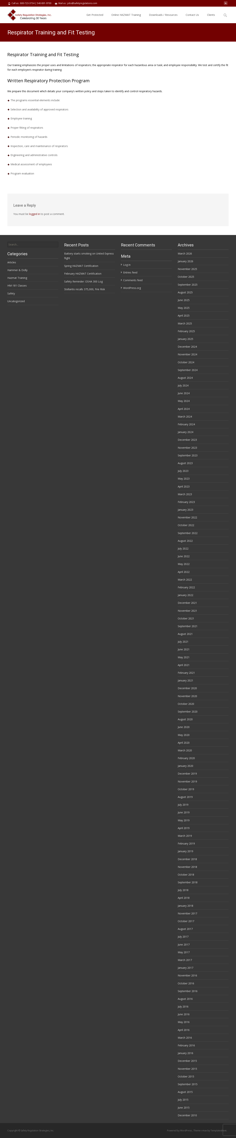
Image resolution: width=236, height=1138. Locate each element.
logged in (34, 214)
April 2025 (184, 315)
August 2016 (185, 999)
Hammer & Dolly (17, 270)
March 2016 (185, 1037)
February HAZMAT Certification (82, 273)
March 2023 (185, 494)
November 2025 (187, 269)
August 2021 (185, 634)
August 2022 (185, 541)
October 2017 (186, 921)
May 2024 (184, 401)
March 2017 (185, 960)
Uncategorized (16, 301)
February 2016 (186, 1045)
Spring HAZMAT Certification (81, 266)
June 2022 (184, 556)
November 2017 (187, 913)
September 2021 (187, 626)
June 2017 (184, 944)
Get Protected (94, 15)
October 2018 (186, 874)
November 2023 (187, 447)
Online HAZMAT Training (126, 15)
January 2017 (185, 967)
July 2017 (183, 936)
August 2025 (185, 292)
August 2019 (185, 797)
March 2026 (185, 253)
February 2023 (186, 502)
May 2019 (184, 820)
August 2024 (185, 377)
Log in (127, 264)
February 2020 (186, 758)
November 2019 (187, 781)
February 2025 (186, 331)
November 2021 (187, 610)
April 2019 (184, 828)
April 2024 (184, 409)
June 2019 (184, 812)
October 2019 (186, 789)
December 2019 (187, 773)
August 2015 (185, 1092)
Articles (11, 262)
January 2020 (185, 766)
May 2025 (184, 308)
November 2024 (187, 354)
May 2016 (184, 1022)
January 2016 (185, 1053)
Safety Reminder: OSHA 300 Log (83, 281)
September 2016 (187, 991)
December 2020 (187, 688)
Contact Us (192, 15)
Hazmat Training (17, 278)
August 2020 (185, 719)
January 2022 (185, 595)
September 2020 (187, 711)
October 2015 (186, 1076)
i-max (204, 1130)
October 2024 (186, 362)
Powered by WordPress (179, 1130)
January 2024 (185, 432)
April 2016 (184, 1030)
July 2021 (183, 641)
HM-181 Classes (17, 285)
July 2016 (183, 1006)
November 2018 (187, 867)
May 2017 (184, 952)
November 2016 (187, 975)
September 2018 (187, 882)
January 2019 (185, 851)
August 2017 (185, 929)
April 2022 (184, 572)
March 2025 (185, 323)
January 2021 (185, 680)
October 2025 (186, 276)
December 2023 (187, 439)
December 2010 (187, 1115)
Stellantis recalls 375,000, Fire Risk (84, 289)
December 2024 (187, 346)
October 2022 (186, 525)
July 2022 (183, 548)
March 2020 (185, 750)
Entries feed (130, 272)
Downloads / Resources (163, 15)
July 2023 (183, 471)
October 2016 (186, 983)
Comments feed (133, 280)
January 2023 (185, 509)
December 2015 (187, 1061)
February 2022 (186, 587)
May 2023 (184, 478)
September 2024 (187, 370)
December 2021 (187, 603)
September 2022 (187, 533)
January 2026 (185, 261)
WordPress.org (132, 288)
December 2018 (187, 859)
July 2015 (183, 1099)
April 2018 (184, 898)
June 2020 (184, 727)
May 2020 (184, 735)
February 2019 (186, 843)
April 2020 (184, 742)
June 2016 (184, 1014)
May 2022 (184, 564)
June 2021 (184, 649)
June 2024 (184, 393)
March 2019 (185, 835)
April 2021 (184, 665)
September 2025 (187, 284)
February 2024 (186, 424)
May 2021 (184, 657)
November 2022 (187, 517)
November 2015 (187, 1068)
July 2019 (183, 804)
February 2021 (186, 672)
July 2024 (183, 385)
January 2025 (185, 339)
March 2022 (185, 579)
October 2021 (186, 618)
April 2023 (184, 486)
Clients (211, 15)
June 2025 (184, 300)
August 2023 (185, 463)
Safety (11, 293)
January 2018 (185, 905)
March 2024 (185, 416)
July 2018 (183, 890)
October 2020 (186, 704)
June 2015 (184, 1107)
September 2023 (187, 455)
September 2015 (187, 1084)
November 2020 (187, 696)
